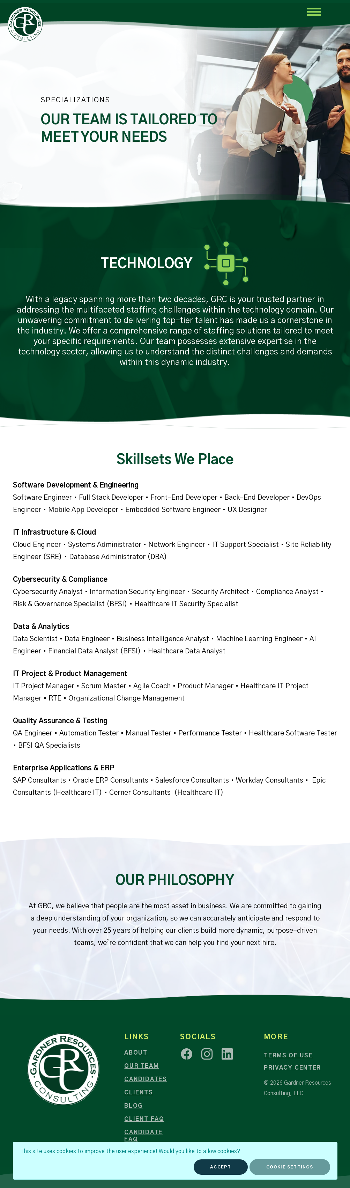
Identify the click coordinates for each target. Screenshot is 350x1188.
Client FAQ (144, 1119)
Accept (220, 1167)
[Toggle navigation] (313, 11)
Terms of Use (288, 1055)
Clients (138, 1092)
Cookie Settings (289, 1167)
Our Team (141, 1066)
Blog (133, 1106)
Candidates (145, 1079)
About (135, 1053)
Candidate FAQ (143, 1136)
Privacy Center (292, 1068)
